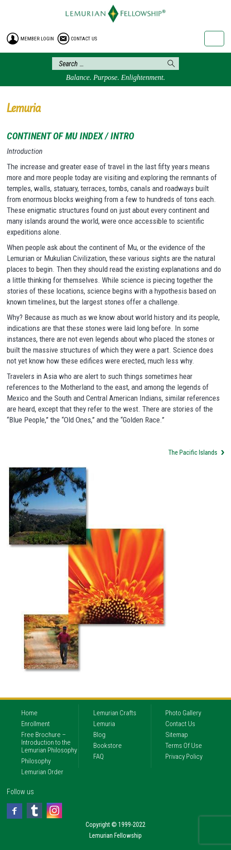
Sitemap (176, 735)
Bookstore (107, 746)
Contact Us (180, 724)
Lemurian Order (42, 772)
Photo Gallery (183, 713)
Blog (99, 735)
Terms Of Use (183, 746)
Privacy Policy (183, 756)
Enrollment (35, 724)
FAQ (98, 756)
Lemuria (104, 724)
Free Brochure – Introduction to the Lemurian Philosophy (49, 742)
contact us (84, 39)
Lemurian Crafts (114, 713)
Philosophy (36, 761)
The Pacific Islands (192, 452)
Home (29, 713)
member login (37, 39)
